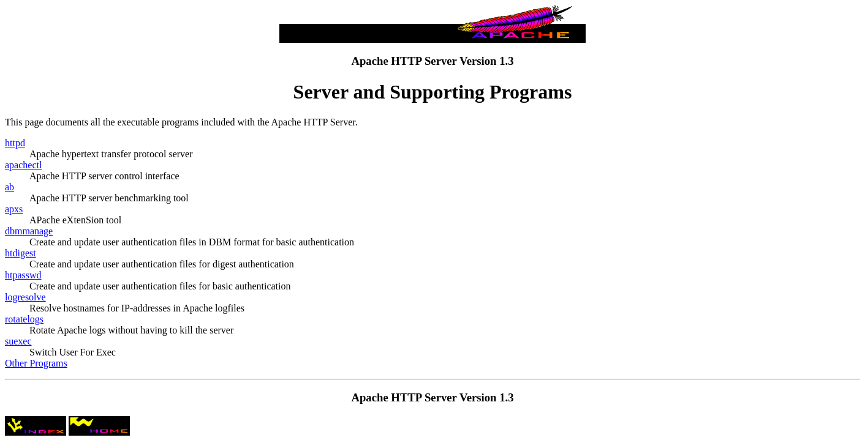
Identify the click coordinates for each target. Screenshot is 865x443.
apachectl (23, 165)
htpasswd (23, 275)
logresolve (25, 297)
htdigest (20, 253)
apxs (14, 209)
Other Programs (36, 363)
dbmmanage (29, 231)
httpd (15, 143)
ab (9, 187)
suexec (18, 341)
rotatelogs (24, 319)
